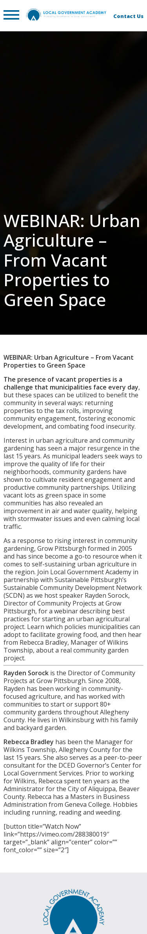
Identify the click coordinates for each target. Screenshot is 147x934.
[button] (11, 15)
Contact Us (128, 16)
